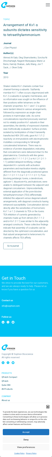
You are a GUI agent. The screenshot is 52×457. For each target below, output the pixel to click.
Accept (26, 432)
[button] (47, 406)
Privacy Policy (31, 453)
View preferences (26, 447)
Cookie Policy (19, 453)
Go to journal (13, 246)
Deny (26, 439)
